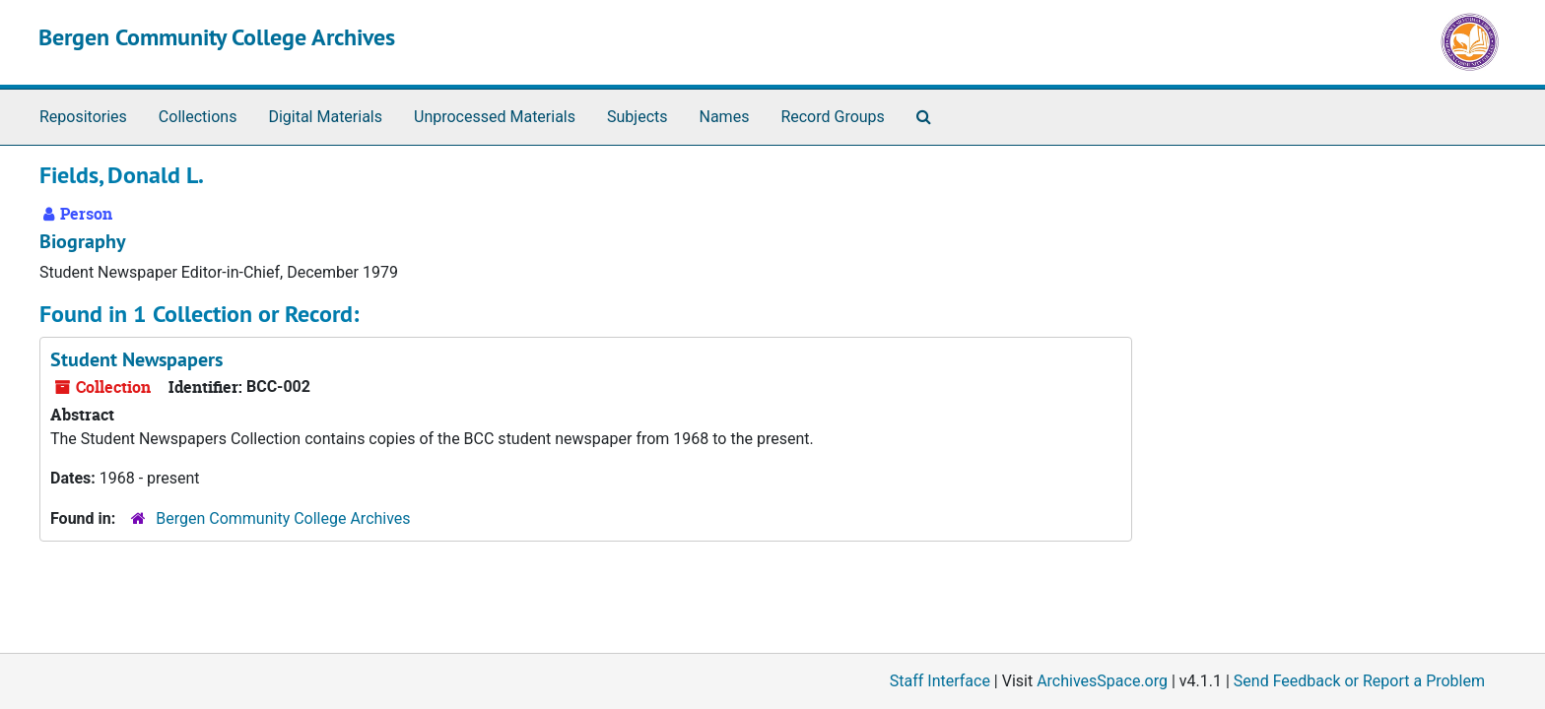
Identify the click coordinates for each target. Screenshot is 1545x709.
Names (725, 116)
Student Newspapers (136, 359)
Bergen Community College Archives (216, 37)
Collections (198, 116)
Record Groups (832, 116)
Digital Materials (325, 116)
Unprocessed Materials (494, 116)
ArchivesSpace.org (1102, 681)
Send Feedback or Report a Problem (1359, 681)
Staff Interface (940, 681)
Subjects (637, 116)
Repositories (83, 116)
